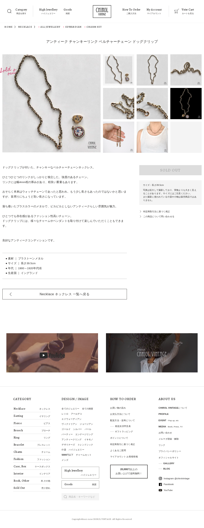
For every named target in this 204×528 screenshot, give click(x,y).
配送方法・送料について (122, 420)
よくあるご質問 (118, 450)
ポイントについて (119, 438)
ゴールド (66, 429)
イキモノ (88, 439)
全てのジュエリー (70, 408)
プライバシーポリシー (170, 451)
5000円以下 (67, 455)
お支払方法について (120, 414)
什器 (64, 449)
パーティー (67, 434)
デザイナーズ (68, 444)
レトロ (65, 414)
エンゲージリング (84, 434)
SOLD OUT (170, 170)
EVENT (169, 420)
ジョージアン (86, 424)
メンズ (65, 460)
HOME (8, 26)
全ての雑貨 (87, 408)
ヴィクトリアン (69, 424)
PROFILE (164, 414)
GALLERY (168, 463)
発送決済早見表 (123, 426)
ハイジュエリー (76, 449)
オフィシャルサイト (169, 457)
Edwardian (73, 26)
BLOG (166, 469)
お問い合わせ (165, 433)
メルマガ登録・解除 (169, 439)
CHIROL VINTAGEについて (173, 408)
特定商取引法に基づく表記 (156, 211)
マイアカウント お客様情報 (124, 456)
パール (88, 429)
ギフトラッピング (124, 431)
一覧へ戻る (65, 294)
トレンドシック (85, 444)
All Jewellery (50, 26)
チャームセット (83, 455)
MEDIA (171, 426)
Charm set (94, 26)
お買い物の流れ (118, 408)
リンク (162, 445)
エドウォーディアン (71, 419)
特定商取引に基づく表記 (122, 444)
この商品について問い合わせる (158, 216)
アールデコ (76, 414)
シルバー (77, 429)
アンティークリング (71, 439)
